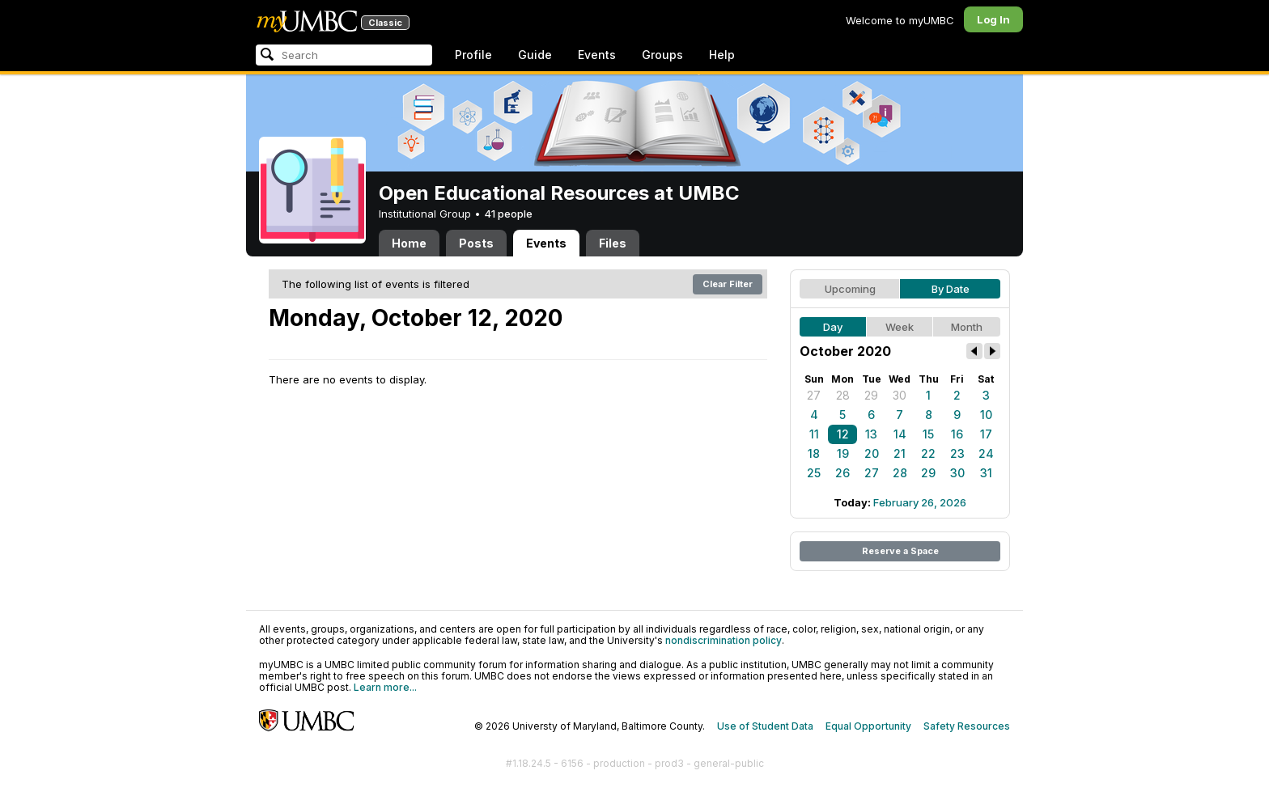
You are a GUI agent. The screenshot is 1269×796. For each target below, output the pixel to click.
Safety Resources (966, 726)
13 (871, 434)
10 (986, 414)
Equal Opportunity (868, 726)
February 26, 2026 (919, 502)
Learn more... (385, 687)
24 (986, 453)
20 (871, 453)
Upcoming (850, 288)
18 (814, 453)
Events (597, 54)
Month (967, 326)
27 (814, 395)
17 (986, 434)
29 (871, 395)
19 (843, 453)
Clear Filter (727, 284)
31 (986, 473)
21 (899, 453)
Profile (473, 54)
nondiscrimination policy (723, 640)
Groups (662, 54)
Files (612, 243)
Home (409, 243)
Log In (993, 19)
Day (832, 326)
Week (899, 326)
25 (814, 473)
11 (814, 434)
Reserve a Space (900, 551)
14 (899, 434)
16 (957, 434)
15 (928, 434)
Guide (535, 54)
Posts (476, 243)
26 (842, 473)
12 (843, 434)
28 (843, 395)
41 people (508, 213)
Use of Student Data (765, 726)
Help (722, 54)
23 (957, 453)
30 (899, 395)
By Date (951, 288)
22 (928, 453)
